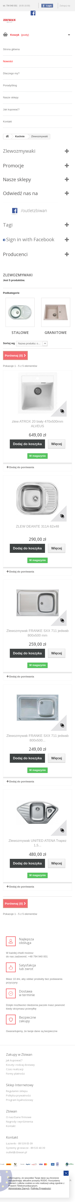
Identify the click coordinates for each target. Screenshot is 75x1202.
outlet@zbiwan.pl (16, 1152)
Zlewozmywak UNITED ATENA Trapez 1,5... (38, 843)
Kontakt (7, 121)
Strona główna (11, 49)
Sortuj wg (9, 343)
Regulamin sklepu (17, 1091)
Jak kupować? (11, 109)
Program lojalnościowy (19, 1100)
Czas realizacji (14, 1069)
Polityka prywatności (18, 1095)
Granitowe (56, 332)
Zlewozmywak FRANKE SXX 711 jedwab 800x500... (37, 738)
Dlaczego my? (11, 73)
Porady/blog (10, 85)
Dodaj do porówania (21, 467)
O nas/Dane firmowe (18, 1117)
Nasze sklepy (10, 97)
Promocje (13, 165)
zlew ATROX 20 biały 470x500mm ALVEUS (37, 424)
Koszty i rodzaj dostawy (20, 1065)
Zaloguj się (65, 5)
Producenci (15, 254)
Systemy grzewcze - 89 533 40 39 (25, 1148)
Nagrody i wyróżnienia (19, 1121)
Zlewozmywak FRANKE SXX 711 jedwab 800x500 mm (37, 633)
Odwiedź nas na (20, 193)
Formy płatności (15, 1073)
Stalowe (20, 332)
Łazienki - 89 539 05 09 (19, 1143)
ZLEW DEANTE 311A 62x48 (37, 526)
